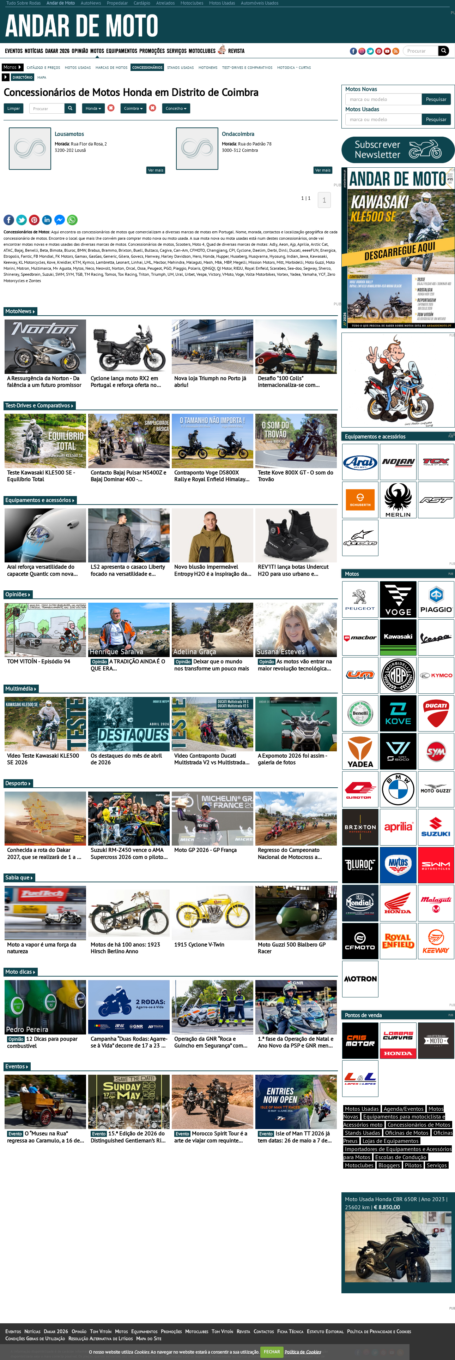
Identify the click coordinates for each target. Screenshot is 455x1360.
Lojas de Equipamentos (391, 1140)
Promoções (152, 50)
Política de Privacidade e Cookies (379, 1331)
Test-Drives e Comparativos (39, 405)
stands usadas (180, 67)
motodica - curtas (294, 67)
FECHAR (272, 1352)
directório (22, 77)
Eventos (14, 50)
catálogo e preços (43, 67)
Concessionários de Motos (419, 1124)
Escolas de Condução (400, 1157)
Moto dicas (20, 971)
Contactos (264, 1331)
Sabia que (19, 877)
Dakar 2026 (57, 50)
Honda (93, 108)
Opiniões (18, 594)
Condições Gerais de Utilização (35, 1338)
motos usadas (78, 67)
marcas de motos (111, 67)
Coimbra (133, 108)
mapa (41, 77)
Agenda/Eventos (404, 1108)
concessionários (147, 67)
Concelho (176, 108)
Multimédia (21, 688)
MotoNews (20, 311)
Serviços (177, 50)
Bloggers (389, 1165)
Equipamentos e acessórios (40, 499)
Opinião (80, 50)
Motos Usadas (362, 1108)
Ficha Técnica (290, 1331)
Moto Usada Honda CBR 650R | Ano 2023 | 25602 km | (398, 1238)
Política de (303, 1352)
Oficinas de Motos (407, 1132)
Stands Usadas (362, 1132)
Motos (97, 50)
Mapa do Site (148, 1338)
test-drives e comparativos (247, 67)
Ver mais (155, 170)
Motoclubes (202, 50)
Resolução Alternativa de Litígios (100, 1338)
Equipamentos (121, 50)
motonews (208, 67)
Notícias (34, 50)
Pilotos (413, 1165)
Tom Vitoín (100, 1331)
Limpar (13, 108)
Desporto (18, 783)
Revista (236, 50)
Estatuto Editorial (325, 1331)
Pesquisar (436, 99)
